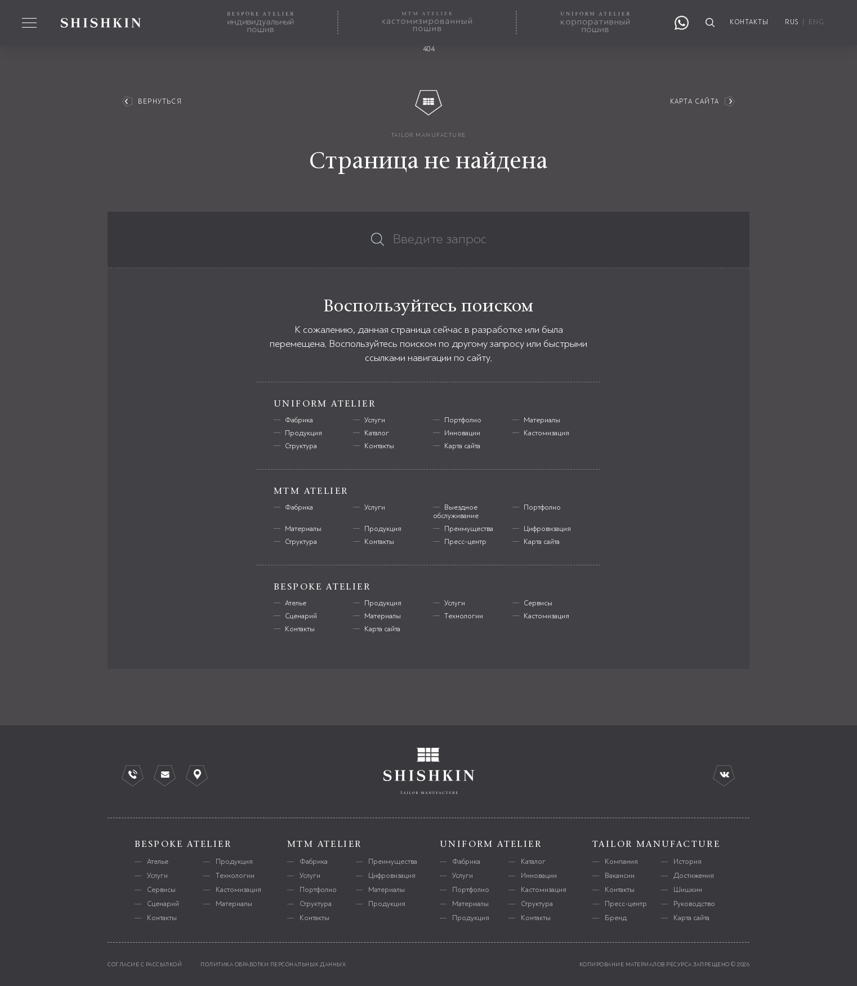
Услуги (374, 420)
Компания (621, 861)
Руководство (694, 904)
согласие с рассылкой (145, 964)
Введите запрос (439, 239)
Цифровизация (547, 529)
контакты (749, 22)
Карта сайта (694, 101)
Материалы (542, 420)
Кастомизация (546, 433)
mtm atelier (324, 844)
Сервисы (538, 603)
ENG (816, 22)
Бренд (616, 918)
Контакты (379, 446)
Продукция (303, 433)
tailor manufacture (428, 135)
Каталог (376, 433)
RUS (791, 22)
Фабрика (299, 420)
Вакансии (620, 876)
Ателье (295, 603)
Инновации (462, 433)
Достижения (693, 876)
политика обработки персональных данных (273, 964)
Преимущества (468, 529)
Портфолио (462, 420)
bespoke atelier (183, 844)
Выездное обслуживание (456, 511)
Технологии (463, 616)
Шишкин (687, 890)
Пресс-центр (465, 542)
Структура (301, 446)
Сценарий (301, 616)
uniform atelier (491, 844)
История (687, 861)
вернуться (160, 101)
